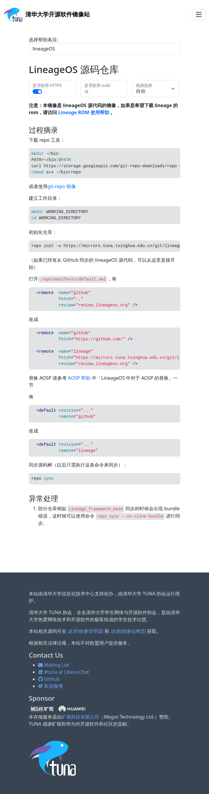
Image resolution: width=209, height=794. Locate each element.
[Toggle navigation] (198, 14)
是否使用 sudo (97, 85)
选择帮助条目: (43, 39)
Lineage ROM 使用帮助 (83, 112)
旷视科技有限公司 (80, 717)
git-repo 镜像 (62, 186)
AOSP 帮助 (79, 378)
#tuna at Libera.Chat (63, 672)
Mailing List (53, 665)
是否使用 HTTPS (47, 85)
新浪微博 (50, 686)
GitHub (49, 679)
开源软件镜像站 (47, 14)
